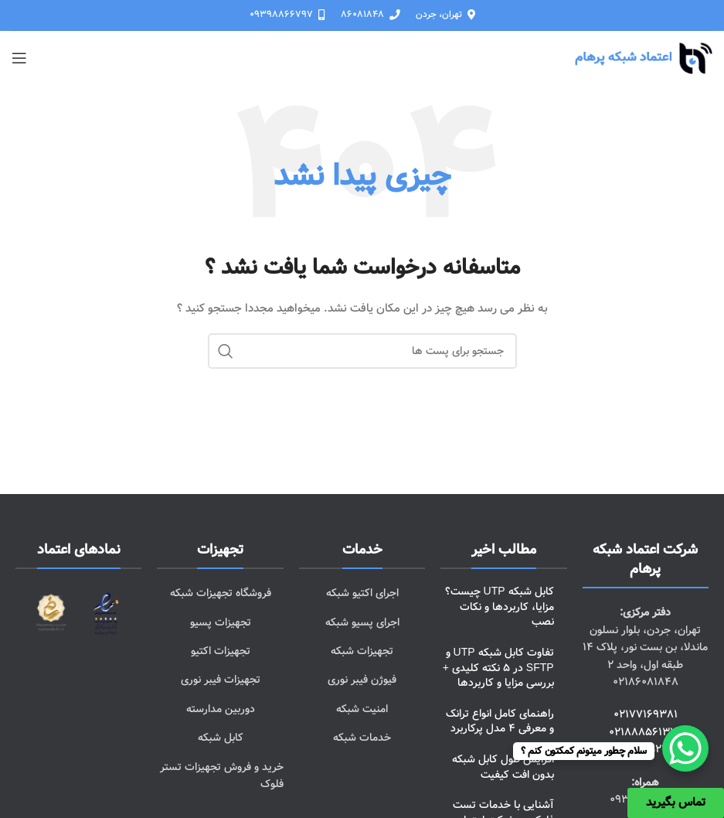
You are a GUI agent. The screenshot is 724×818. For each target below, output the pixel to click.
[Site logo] (643, 57)
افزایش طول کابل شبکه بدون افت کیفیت (503, 767)
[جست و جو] (362, 351)
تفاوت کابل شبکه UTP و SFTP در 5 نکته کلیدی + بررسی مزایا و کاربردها (498, 667)
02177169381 (646, 714)
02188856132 (642, 732)
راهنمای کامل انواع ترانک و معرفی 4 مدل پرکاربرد (500, 721)
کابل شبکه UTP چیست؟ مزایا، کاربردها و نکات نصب (499, 606)
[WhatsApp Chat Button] (685, 748)
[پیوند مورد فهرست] (362, 593)
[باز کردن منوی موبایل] (19, 58)
